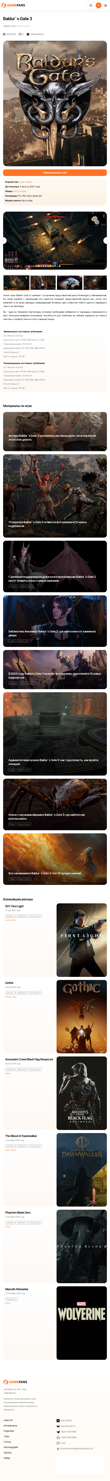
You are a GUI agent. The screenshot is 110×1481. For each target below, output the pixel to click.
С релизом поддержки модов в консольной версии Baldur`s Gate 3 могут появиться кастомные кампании (52, 578)
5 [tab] (64, 270)
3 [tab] (55, 270)
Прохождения (11, 1447)
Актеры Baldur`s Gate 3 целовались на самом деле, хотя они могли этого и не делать (52, 437)
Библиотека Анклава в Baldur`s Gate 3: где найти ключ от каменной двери (51, 633)
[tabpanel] (55, 241)
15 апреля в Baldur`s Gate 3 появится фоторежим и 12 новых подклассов (47, 524)
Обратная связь (67, 1437)
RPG (15, 191)
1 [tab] (46, 270)
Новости (13, 445)
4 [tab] (59, 270)
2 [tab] (50, 270)
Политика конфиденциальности (75, 1449)
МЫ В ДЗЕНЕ (64, 1420)
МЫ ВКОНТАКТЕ (66, 1426)
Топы (6, 1437)
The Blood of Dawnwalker (21, 1136)
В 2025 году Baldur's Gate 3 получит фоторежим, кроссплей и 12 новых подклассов (54, 675)
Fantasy (22, 191)
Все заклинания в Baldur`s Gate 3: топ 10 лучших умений (44, 873)
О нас (61, 1443)
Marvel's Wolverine (17, 1289)
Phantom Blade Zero (18, 1212)
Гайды (12, 641)
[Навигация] (105, 5)
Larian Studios (25, 182)
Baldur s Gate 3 (26, 445)
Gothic (9, 983)
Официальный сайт (55, 172)
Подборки (9, 1431)
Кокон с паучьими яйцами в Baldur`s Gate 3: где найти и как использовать (46, 816)
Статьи (7, 1442)
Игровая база (10, 1426)
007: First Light (14, 906)
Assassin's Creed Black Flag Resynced (29, 1059)
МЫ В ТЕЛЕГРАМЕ (66, 1432)
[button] (91, 5)
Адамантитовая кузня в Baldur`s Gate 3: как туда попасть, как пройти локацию (53, 762)
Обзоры (7, 1453)
